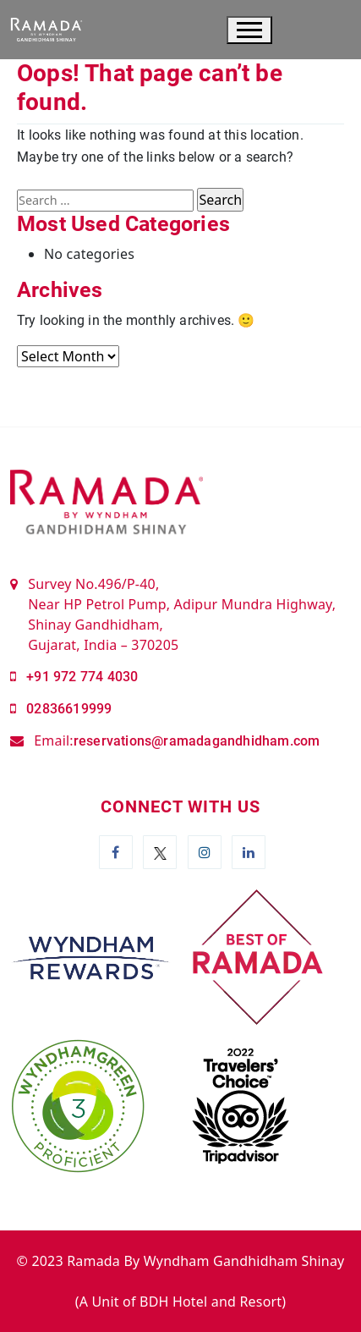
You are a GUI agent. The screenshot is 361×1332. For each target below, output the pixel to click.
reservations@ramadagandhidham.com (197, 741)
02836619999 (69, 709)
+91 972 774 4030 (82, 677)
